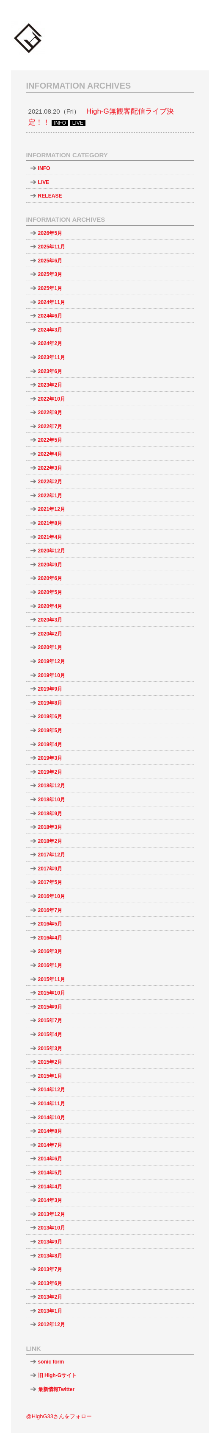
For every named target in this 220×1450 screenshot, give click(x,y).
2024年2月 (50, 343)
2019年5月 (50, 730)
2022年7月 (50, 426)
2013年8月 (50, 1256)
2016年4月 (50, 938)
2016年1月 (50, 965)
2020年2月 (50, 634)
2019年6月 (50, 716)
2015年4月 (50, 1034)
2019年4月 (50, 744)
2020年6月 (50, 578)
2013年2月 (50, 1297)
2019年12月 (51, 661)
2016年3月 (50, 951)
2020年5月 (50, 592)
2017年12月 (51, 855)
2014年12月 (51, 1090)
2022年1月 (50, 496)
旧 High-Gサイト (57, 1375)
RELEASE (50, 196)
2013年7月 (50, 1269)
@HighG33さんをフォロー (59, 1416)
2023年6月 (50, 371)
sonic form (51, 1362)
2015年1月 (50, 1076)
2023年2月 (50, 385)
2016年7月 (50, 910)
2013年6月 (50, 1283)
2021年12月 (51, 509)
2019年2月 (50, 772)
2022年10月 (51, 399)
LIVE (44, 182)
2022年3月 (50, 468)
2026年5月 (50, 233)
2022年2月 (50, 482)
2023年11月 (51, 357)
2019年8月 (50, 703)
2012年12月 (51, 1324)
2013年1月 (50, 1311)
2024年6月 (50, 316)
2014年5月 (50, 1173)
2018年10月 (51, 800)
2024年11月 (51, 302)
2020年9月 (50, 565)
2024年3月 (50, 330)
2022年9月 (50, 412)
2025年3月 (50, 274)
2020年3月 (50, 620)
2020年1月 (50, 647)
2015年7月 (50, 1020)
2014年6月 (50, 1159)
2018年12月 (51, 786)
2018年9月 (50, 814)
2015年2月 (50, 1062)
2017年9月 (50, 869)
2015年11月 (51, 979)
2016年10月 (51, 896)
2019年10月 (51, 675)
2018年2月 (50, 841)
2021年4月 (50, 537)
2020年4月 (50, 606)
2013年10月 (51, 1228)
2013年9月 (50, 1242)
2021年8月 (50, 523)
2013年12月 (51, 1214)
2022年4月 (50, 454)
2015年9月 (50, 1007)
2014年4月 (50, 1187)
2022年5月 (50, 440)
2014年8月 (50, 1131)
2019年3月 (50, 758)
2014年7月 (50, 1145)
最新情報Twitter (56, 1389)
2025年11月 (51, 247)
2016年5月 (50, 924)
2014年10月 (51, 1118)
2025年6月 (50, 261)
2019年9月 (50, 689)
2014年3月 (50, 1200)
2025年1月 (50, 288)
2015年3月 (50, 1048)
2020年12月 (51, 551)
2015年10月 (51, 993)
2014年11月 (51, 1104)
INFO (44, 168)
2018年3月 (50, 827)
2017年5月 (50, 882)
